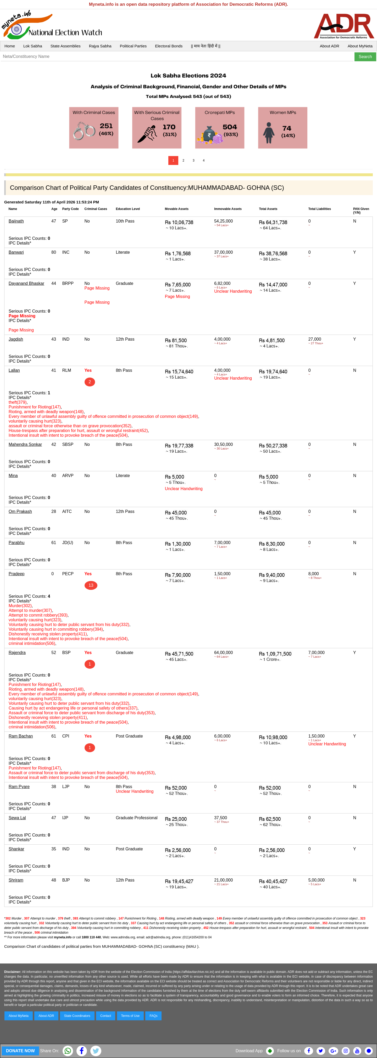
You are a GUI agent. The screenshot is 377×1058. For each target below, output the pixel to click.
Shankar (16, 849)
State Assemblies (66, 46)
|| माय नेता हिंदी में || (205, 46)
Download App (249, 1051)
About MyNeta (360, 46)
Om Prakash (20, 511)
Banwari (16, 252)
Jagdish (16, 339)
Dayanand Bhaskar (26, 283)
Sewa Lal (17, 818)
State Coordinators (77, 1016)
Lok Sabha (32, 46)
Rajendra (17, 652)
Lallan (14, 370)
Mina (13, 475)
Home (9, 46)
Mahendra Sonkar (25, 444)
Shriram (16, 880)
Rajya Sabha (100, 46)
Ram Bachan (21, 736)
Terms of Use (130, 1016)
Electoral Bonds (168, 46)
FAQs (153, 1016)
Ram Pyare (19, 786)
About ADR (329, 46)
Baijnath (16, 221)
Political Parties (133, 46)
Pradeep (17, 574)
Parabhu (17, 542)
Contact (105, 1016)
